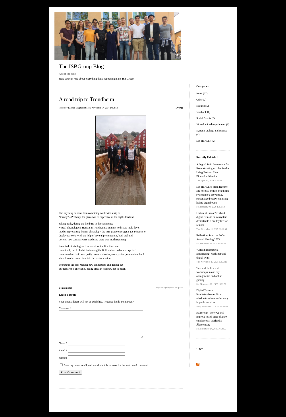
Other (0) (201, 99)
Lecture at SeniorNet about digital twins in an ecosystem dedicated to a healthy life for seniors (212, 220)
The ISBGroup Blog (81, 66)
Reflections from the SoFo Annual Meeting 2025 (211, 239)
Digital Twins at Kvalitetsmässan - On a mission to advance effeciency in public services (212, 298)
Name (63, 348)
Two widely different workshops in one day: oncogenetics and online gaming (211, 276)
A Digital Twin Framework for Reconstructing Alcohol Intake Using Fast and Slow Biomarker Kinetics (212, 172)
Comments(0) (65, 288)
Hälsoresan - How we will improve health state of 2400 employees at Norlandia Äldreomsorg (211, 320)
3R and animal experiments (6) (212, 124)
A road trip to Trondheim (86, 99)
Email (63, 355)
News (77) (201, 93)
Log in (199, 348)
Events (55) (202, 105)
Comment (65, 308)
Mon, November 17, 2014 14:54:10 (102, 108)
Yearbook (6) (203, 112)
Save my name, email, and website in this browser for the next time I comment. (106, 370)
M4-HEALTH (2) (205, 140)
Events (179, 107)
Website (63, 363)
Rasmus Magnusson (77, 108)
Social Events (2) (205, 118)
